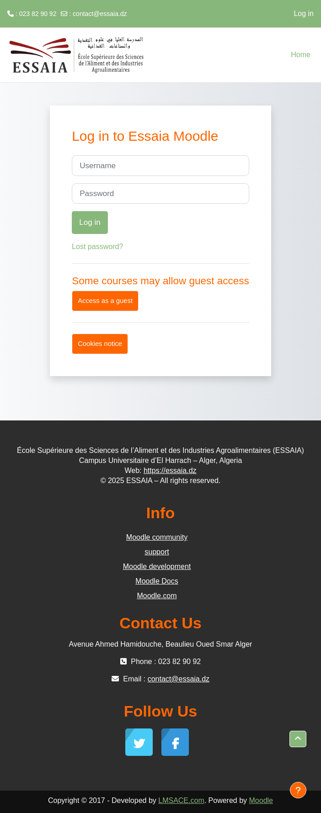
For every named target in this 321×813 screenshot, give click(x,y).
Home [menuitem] (300, 54)
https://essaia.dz (170, 470)
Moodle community (156, 537)
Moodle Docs (156, 581)
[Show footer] (298, 790)
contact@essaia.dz (100, 13)
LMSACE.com (181, 800)
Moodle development (157, 566)
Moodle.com (157, 596)
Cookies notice (100, 343)
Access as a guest (105, 300)
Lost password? (97, 246)
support (156, 552)
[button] (297, 739)
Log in (304, 13)
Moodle (261, 800)
